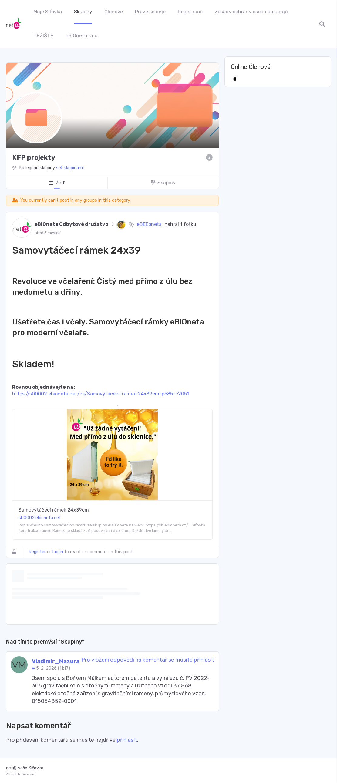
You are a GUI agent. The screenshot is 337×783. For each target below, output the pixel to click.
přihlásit (127, 740)
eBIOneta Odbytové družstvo (71, 224)
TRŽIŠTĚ (43, 36)
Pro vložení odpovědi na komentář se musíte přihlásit (147, 660)
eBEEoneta (149, 224)
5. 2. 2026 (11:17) (53, 668)
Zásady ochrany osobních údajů (251, 12)
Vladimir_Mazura (55, 661)
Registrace (190, 12)
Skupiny (83, 12)
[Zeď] (56, 183)
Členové (113, 12)
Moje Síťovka (47, 12)
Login (57, 551)
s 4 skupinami (70, 167)
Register (37, 551)
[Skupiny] (162, 183)
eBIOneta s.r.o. (82, 36)
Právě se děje (150, 12)
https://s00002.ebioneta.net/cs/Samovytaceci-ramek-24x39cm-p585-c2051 (100, 394)
